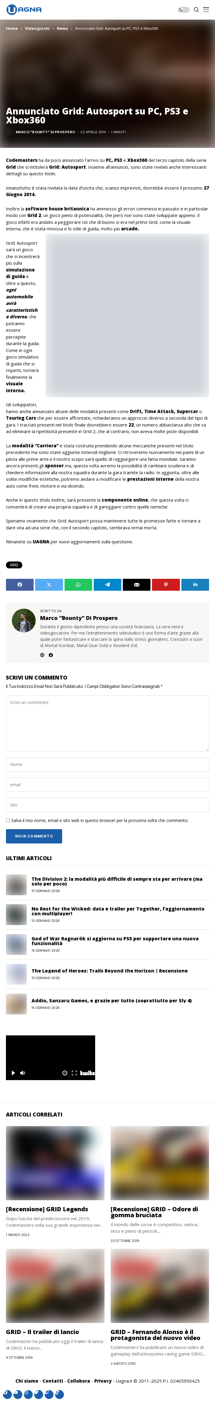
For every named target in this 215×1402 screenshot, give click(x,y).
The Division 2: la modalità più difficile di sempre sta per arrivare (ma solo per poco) (117, 881)
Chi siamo (26, 1381)
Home (12, 28)
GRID (14, 565)
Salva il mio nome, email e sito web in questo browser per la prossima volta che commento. (100, 820)
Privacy (103, 1381)
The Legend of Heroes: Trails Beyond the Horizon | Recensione (110, 970)
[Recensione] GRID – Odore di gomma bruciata (154, 1212)
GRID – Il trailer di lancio (42, 1332)
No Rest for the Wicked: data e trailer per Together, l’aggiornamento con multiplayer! (118, 911)
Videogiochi (37, 28)
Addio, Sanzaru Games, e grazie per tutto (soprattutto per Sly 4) (112, 1000)
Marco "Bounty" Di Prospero (45, 132)
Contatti (53, 1381)
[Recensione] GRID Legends (47, 1209)
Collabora (78, 1381)
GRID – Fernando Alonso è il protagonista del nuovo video (155, 1335)
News (62, 28)
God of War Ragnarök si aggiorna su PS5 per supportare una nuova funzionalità (115, 941)
